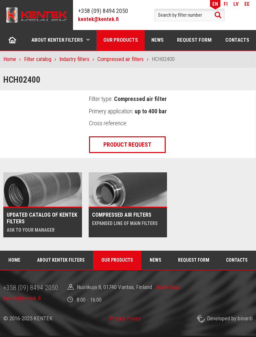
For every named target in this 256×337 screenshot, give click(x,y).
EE (247, 4)
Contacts (237, 260)
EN (215, 4)
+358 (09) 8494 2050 (103, 10)
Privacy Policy (125, 318)
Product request (127, 144)
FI (226, 4)
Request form (194, 40)
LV (236, 4)
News (157, 40)
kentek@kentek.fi (98, 19)
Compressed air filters (120, 59)
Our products (120, 40)
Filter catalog (37, 59)
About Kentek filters (57, 40)
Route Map (168, 287)
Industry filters (74, 59)
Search (218, 15)
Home (12, 40)
